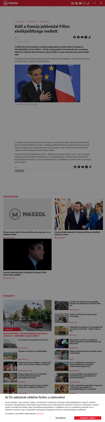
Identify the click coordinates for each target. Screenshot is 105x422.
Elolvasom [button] (40, 414)
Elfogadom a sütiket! (87, 418)
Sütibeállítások (61, 418)
